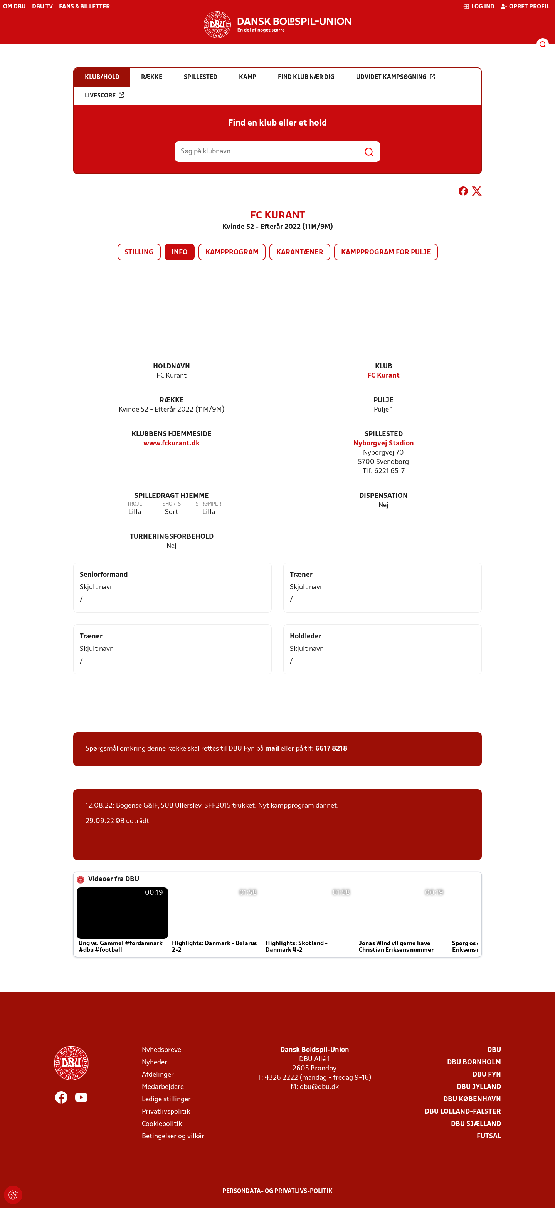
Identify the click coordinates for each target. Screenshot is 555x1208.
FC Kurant (383, 376)
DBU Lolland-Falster (463, 1112)
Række (172, 400)
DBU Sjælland (476, 1124)
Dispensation (383, 496)
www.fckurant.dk (171, 443)
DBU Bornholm (474, 1062)
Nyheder (154, 1062)
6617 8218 (331, 749)
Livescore (104, 95)
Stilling (139, 252)
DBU (494, 1050)
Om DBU (14, 7)
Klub (383, 366)
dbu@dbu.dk (319, 1087)
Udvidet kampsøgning (395, 77)
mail (272, 749)
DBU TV (42, 7)
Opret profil (525, 6)
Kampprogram (232, 252)
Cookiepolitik (162, 1124)
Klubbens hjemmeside (171, 434)
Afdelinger (158, 1075)
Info (180, 252)
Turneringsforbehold (172, 537)
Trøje (134, 504)
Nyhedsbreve (161, 1050)
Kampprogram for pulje (386, 252)
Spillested (384, 434)
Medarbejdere (163, 1087)
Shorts (172, 504)
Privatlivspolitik (166, 1112)
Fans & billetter (84, 7)
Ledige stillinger (166, 1099)
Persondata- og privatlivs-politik (277, 1191)
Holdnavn (171, 366)
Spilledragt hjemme (172, 496)
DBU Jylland (479, 1087)
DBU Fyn (487, 1075)
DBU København (472, 1099)
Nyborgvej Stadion (383, 443)
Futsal (489, 1136)
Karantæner (299, 252)
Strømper (208, 504)
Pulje (383, 400)
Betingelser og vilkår (173, 1136)
